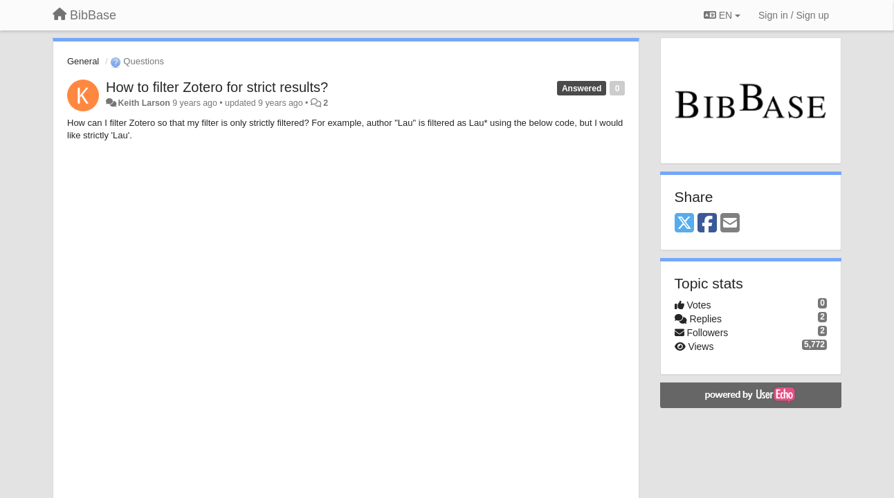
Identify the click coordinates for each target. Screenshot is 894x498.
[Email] (730, 224)
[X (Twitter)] (684, 224)
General (83, 61)
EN (722, 15)
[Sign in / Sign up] (793, 15)
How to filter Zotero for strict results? (217, 87)
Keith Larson (144, 103)
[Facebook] (707, 224)
